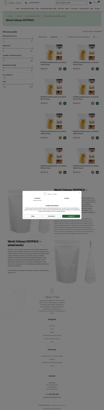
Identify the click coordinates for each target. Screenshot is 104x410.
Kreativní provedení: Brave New (52, 406)
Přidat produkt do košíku (64, 68)
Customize (52, 216)
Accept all (71, 216)
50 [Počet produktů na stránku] (96, 37)
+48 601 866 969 (33, 2)
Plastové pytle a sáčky (23, 8)
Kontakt (97, 8)
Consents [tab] (37, 198)
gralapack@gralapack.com (52, 395)
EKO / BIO (58, 8)
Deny (32, 216)
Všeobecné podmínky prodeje (52, 360)
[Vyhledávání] (76, 3)
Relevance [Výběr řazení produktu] (59, 37)
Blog (91, 8)
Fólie (33, 8)
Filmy (12, 8)
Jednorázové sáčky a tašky (45, 8)
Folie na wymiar (83, 8)
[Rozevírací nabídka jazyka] (90, 2)
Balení (66, 8)
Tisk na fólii (73, 8)
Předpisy (52, 357)
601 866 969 (52, 392)
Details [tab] (67, 198)
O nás (52, 363)
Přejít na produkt (60, 68)
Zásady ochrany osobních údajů (52, 354)
